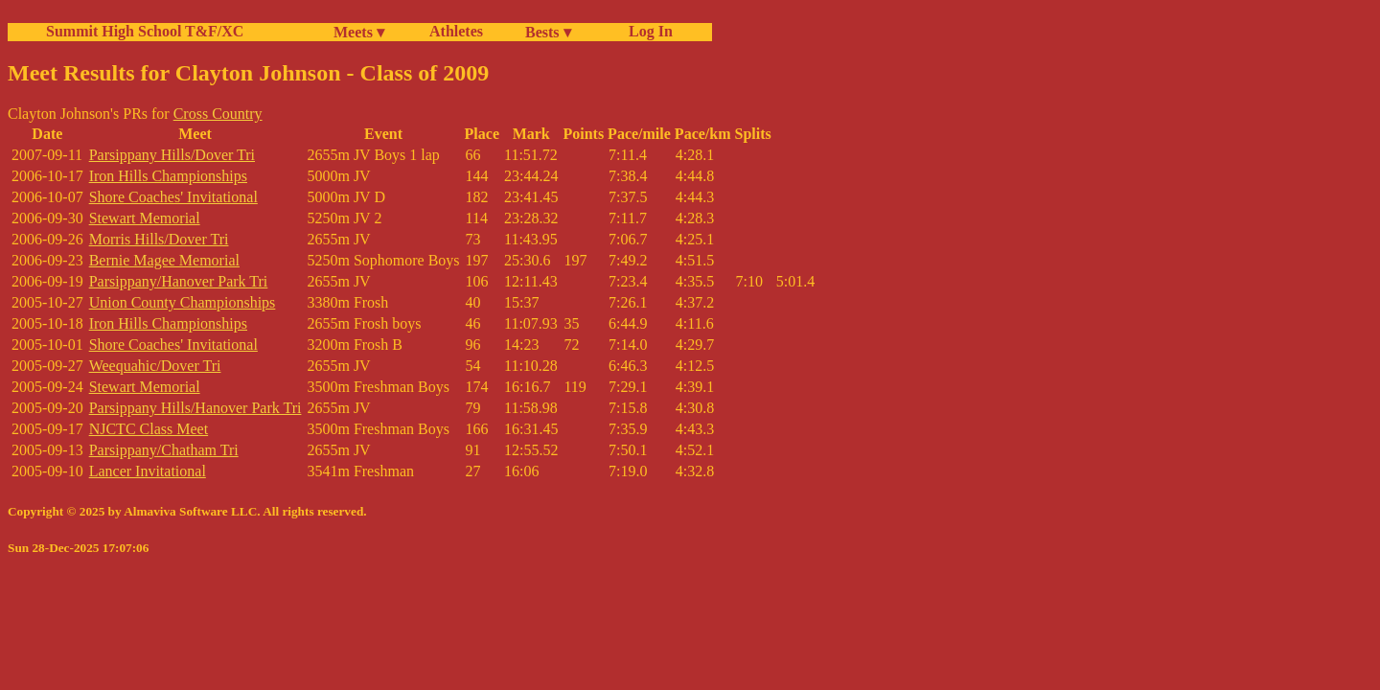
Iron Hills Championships (168, 176)
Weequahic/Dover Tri (155, 365)
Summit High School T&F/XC (144, 31)
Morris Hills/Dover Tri (159, 239)
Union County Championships (182, 302)
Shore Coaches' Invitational (173, 197)
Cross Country (218, 113)
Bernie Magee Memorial (164, 260)
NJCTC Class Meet (148, 429)
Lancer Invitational (147, 471)
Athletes (456, 31)
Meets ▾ (359, 32)
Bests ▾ (548, 32)
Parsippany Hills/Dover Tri (172, 155)
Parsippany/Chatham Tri (164, 450)
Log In (647, 31)
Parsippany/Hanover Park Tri (178, 281)
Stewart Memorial (144, 218)
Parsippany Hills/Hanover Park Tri (195, 408)
